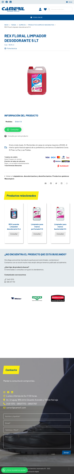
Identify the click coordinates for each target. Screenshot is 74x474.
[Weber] (16, 299)
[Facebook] (7, 2)
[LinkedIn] (11, 2)
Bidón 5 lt (18, 121)
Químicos (22, 25)
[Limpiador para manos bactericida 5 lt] (60, 213)
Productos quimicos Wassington (41, 25)
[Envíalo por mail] (45, 183)
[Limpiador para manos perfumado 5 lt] (37, 213)
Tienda (13, 25)
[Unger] (37, 299)
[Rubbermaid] (58, 299)
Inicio (6, 25)
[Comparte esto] (51, 183)
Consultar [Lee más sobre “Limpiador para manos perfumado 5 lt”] (37, 234)
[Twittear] (56, 183)
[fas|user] (40, 9)
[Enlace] (13, 9)
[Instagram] (3, 2)
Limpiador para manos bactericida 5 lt (60, 226)
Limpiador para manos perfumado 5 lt (37, 226)
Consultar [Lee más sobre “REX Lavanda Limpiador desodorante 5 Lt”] (14, 234)
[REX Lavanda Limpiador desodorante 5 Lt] (14, 213)
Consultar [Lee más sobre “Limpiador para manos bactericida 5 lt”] (60, 234)
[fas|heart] (45, 9)
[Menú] (37, 17)
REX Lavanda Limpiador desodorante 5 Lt (14, 226)
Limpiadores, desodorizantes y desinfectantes (32, 176)
